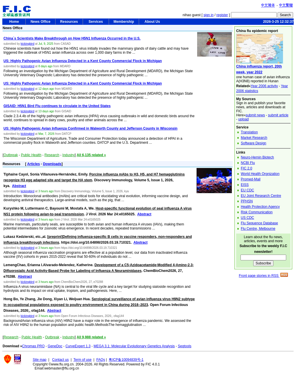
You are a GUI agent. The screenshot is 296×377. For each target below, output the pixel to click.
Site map (39, 360)
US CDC (247, 218)
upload (243, 119)
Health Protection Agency (260, 207)
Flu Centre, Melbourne (258, 229)
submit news (255, 115)
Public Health (31, 155)
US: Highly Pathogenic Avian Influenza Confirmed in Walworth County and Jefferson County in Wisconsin (90, 128)
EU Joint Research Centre (261, 196)
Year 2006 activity (264, 86)
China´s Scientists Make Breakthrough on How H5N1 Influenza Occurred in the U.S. (71, 38)
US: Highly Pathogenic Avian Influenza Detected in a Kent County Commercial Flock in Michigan (82, 61)
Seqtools (184, 346)
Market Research (254, 138)
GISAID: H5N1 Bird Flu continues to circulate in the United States (57, 106)
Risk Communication (257, 212)
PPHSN (247, 201)
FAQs (100, 360)
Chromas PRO (33, 346)
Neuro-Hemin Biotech (257, 157)
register (222, 15)
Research (52, 155)
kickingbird (27, 43)
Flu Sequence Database (259, 223)
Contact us (60, 360)
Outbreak (10, 155)
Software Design (253, 143)
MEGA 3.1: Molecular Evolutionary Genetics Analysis (134, 346)
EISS (245, 185)
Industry (68, 155)
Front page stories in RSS (263, 276)
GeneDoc (55, 346)
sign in (209, 15)
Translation (249, 132)
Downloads (52, 164)
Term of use (82, 360)
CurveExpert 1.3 (77, 346)
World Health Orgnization (260, 174)
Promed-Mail (250, 179)
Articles (33, 164)
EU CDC (247, 190)
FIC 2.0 (246, 168)
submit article (278, 115)
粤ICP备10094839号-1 (126, 360)
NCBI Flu (248, 163)
